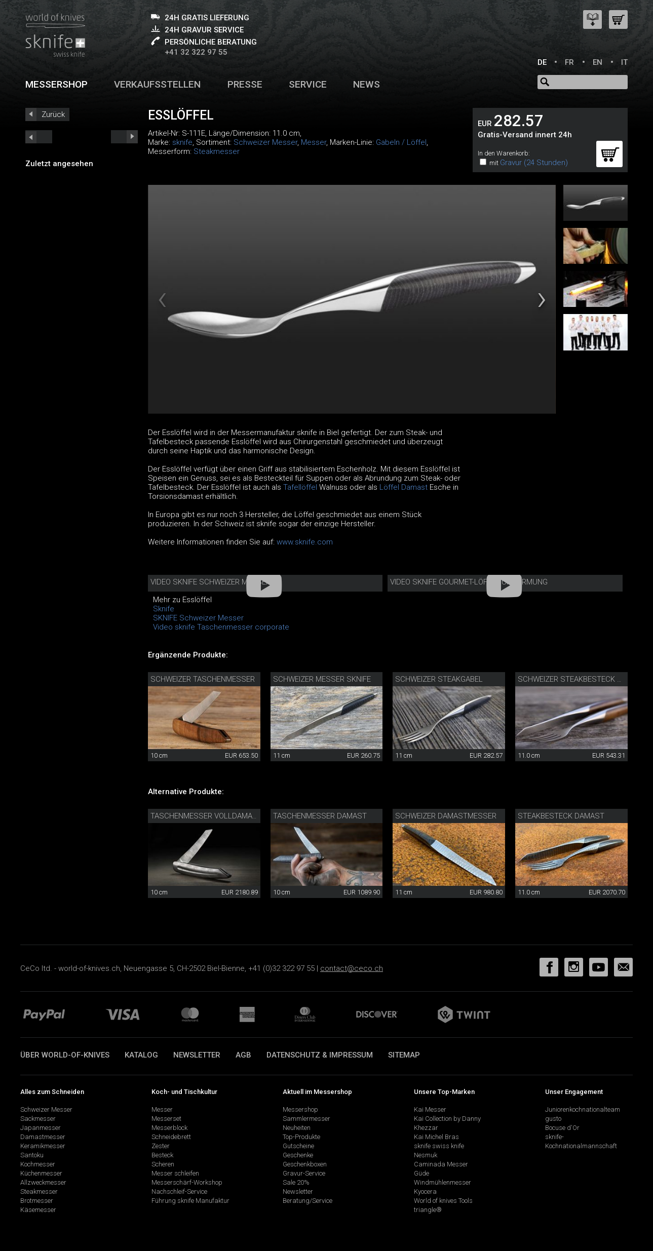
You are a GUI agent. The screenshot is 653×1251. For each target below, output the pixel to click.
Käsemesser (38, 1210)
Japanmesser (40, 1127)
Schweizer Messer (265, 142)
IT (624, 62)
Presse (244, 84)
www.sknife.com (305, 541)
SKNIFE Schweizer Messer (198, 617)
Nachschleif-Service (179, 1191)
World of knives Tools (443, 1200)
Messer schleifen (175, 1173)
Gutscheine (298, 1146)
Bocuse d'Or (562, 1127)
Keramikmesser (42, 1146)
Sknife (163, 608)
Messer (313, 142)
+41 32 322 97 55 (196, 52)
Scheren (162, 1164)
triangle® (428, 1210)
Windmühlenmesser (442, 1182)
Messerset (166, 1118)
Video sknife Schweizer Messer (210, 582)
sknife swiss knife (439, 1146)
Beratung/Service (307, 1200)
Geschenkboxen (305, 1164)
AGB (243, 1055)
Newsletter (196, 1055)
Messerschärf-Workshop (186, 1182)
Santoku (32, 1155)
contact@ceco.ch (351, 968)
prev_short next (124, 136)
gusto (553, 1118)
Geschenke (298, 1155)
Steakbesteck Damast (561, 815)
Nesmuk (425, 1155)
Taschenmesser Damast (320, 815)
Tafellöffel (300, 487)
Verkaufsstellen (157, 84)
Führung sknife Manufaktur (190, 1200)
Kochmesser (37, 1164)
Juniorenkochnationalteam (582, 1109)
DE (542, 62)
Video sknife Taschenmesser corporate (221, 627)
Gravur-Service (304, 1173)
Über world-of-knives (64, 1055)
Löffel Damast (403, 487)
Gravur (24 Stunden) (534, 162)
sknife (182, 142)
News (366, 84)
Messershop (56, 84)
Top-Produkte (301, 1137)
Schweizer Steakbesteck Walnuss (585, 679)
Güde (421, 1173)
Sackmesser (38, 1118)
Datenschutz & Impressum (319, 1055)
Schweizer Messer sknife (322, 679)
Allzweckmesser (43, 1182)
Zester (160, 1146)
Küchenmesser (41, 1173)
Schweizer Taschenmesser (202, 679)
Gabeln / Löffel (401, 142)
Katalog (141, 1055)
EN (597, 62)
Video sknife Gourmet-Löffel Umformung (469, 582)
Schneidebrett (171, 1137)
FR (569, 62)
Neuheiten (297, 1127)
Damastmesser (42, 1137)
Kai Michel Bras (436, 1137)
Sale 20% (296, 1182)
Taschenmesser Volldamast (206, 815)
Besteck (162, 1155)
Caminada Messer (441, 1164)
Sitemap (404, 1055)
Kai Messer (430, 1109)
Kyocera (425, 1191)
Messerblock (169, 1127)
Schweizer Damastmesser (445, 815)
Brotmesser (36, 1200)
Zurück (53, 114)
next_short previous (38, 136)
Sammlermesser (306, 1118)
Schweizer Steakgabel (439, 679)
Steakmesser (217, 151)
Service (308, 84)
